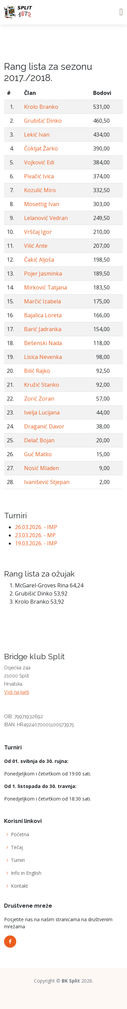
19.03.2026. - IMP (36, 543)
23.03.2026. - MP (35, 535)
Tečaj (17, 847)
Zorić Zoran (39, 398)
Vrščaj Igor (38, 232)
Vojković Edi (39, 162)
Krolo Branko (41, 106)
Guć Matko (38, 454)
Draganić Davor (44, 426)
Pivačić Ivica (39, 176)
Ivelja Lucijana (42, 412)
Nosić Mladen (41, 468)
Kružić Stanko (41, 384)
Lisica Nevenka (43, 357)
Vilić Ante (35, 245)
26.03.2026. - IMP (36, 527)
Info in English (26, 873)
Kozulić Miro (40, 190)
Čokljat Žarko (41, 148)
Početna (20, 834)
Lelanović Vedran (46, 218)
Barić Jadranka (42, 329)
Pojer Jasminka (43, 273)
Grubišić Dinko (43, 120)
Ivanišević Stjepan (46, 482)
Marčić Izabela (42, 301)
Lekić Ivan (36, 134)
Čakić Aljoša (39, 259)
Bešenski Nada (43, 343)
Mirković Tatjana (45, 287)
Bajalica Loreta (43, 315)
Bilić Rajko (37, 371)
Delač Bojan (39, 440)
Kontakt (19, 886)
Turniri (18, 860)
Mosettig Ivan (41, 204)
